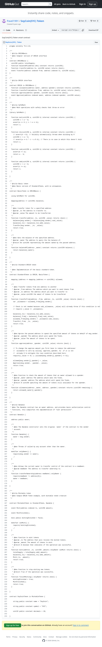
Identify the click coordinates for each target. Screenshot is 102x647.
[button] (83, 30)
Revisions (20, 30)
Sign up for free (12, 625)
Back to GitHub (69, 4)
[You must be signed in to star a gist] (83, 21)
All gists (57, 4)
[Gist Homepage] (12, 4)
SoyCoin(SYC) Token (32, 21)
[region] (51, 331)
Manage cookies (61, 637)
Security (22, 637)
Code (6, 30)
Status (29, 637)
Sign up (92, 4)
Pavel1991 (13, 21)
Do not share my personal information (82, 637)
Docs (45, 637)
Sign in (82, 4)
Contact (51, 637)
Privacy (14, 637)
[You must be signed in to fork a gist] (94, 21)
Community (37, 637)
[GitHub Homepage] (43, 640)
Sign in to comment (81, 625)
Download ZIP (93, 30)
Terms (8, 637)
